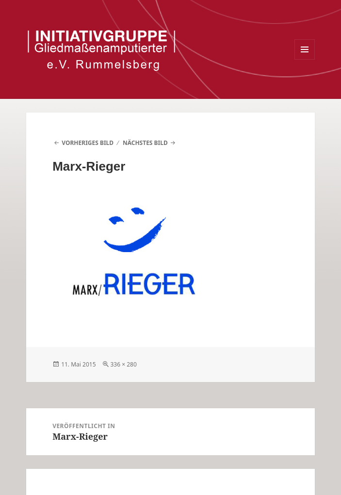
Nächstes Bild (145, 143)
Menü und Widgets (305, 59)
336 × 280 (124, 364)
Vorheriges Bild (88, 143)
